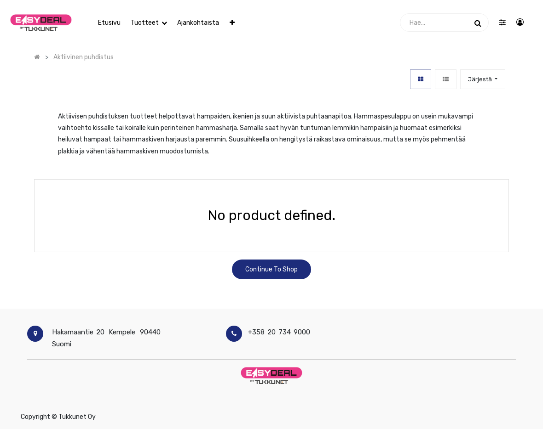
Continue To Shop (271, 269)
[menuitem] (108, 22)
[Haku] (478, 22)
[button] (232, 22)
